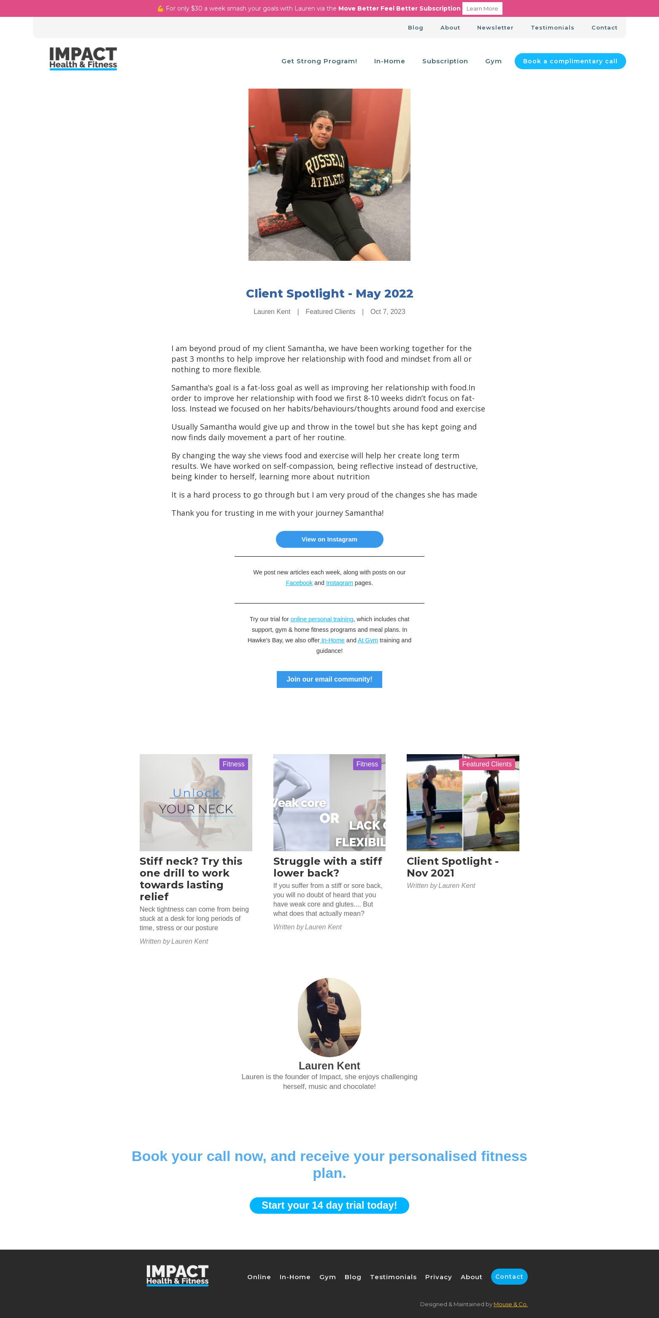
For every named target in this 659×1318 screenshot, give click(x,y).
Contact (604, 27)
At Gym (368, 640)
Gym (493, 61)
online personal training (322, 619)
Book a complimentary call (570, 61)
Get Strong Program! (319, 61)
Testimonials (553, 27)
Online (259, 1277)
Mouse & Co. (511, 1304)
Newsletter (495, 27)
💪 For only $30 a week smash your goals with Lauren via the (329, 8)
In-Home (389, 61)
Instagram (339, 582)
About (450, 27)
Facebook (299, 582)
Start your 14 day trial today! (329, 1205)
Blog (416, 27)
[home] (83, 61)
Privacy (438, 1277)
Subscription (445, 61)
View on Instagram (329, 539)
